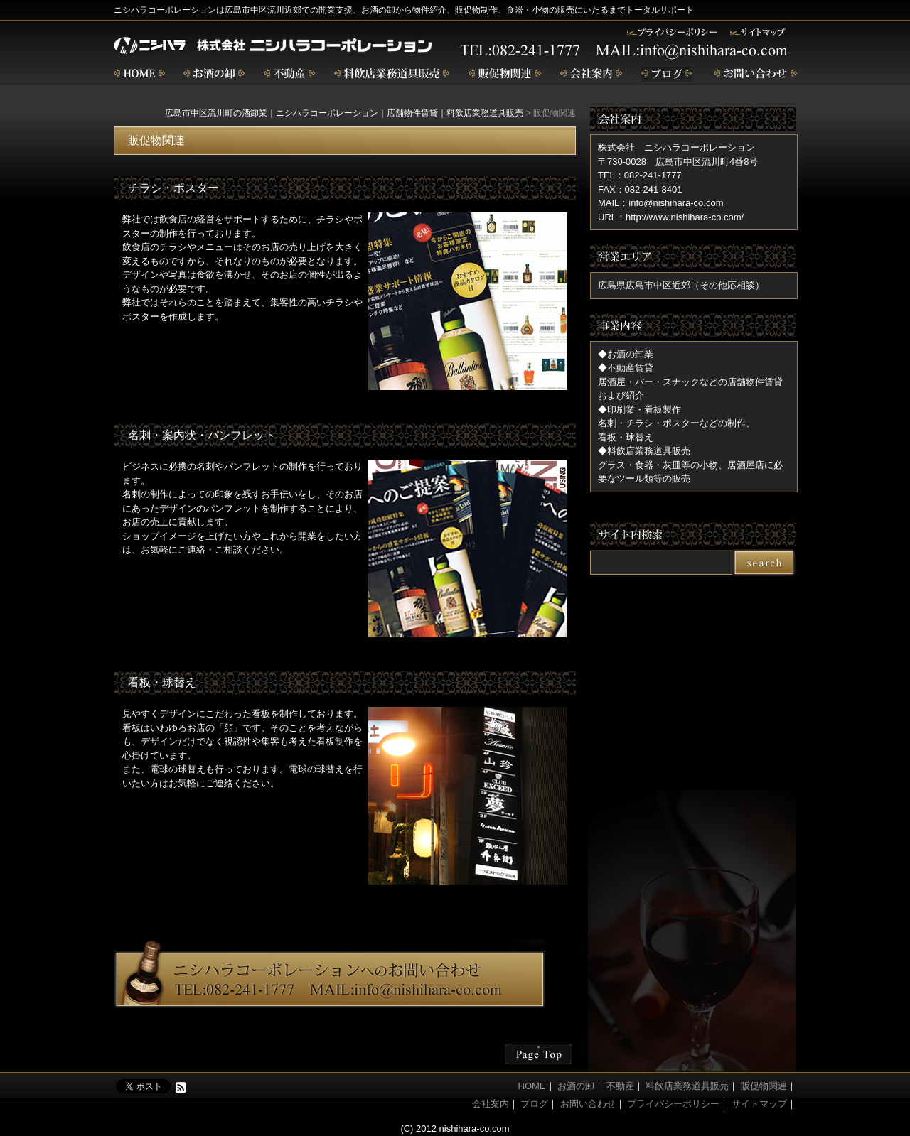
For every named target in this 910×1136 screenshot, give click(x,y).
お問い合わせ (755, 74)
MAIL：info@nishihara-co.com (660, 203)
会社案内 (591, 74)
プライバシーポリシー (673, 1103)
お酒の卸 (214, 74)
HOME (532, 1086)
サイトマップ (759, 1103)
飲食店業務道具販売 (391, 74)
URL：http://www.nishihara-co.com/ (671, 217)
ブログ (668, 74)
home (139, 74)
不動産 (289, 74)
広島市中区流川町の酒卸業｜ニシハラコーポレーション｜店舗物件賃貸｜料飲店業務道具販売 (344, 113)
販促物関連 (505, 74)
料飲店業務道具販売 (687, 1086)
